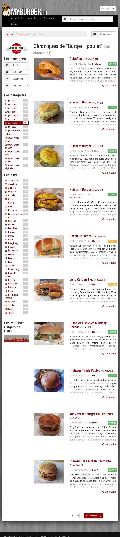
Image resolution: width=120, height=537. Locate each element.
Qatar (16, 291)
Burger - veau (16, 126)
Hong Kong (16, 243)
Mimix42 (96, 241)
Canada (16, 195)
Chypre (16, 202)
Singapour (16, 301)
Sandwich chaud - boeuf (16, 139)
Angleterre (16, 184)
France (16, 235)
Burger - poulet (16, 122)
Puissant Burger (80, 102)
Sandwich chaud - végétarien (16, 167)
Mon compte (107, 8)
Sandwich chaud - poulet (16, 160)
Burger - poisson (16, 115)
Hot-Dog (16, 134)
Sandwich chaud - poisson (16, 146)
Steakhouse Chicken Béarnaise (90, 461)
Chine (16, 199)
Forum (14, 24)
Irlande (16, 254)
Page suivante (93, 515)
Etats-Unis (16, 228)
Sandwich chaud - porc (16, 153)
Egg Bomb (90, 59)
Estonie (16, 224)
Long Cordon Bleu (81, 279)
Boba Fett (96, 108)
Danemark (16, 210)
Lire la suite (109, 85)
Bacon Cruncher (80, 236)
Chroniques (26, 18)
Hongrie (16, 246)
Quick (97, 102)
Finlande (16, 232)
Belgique (16, 191)
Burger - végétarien (16, 130)
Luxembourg (16, 269)
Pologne (16, 287)
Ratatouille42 (75, 198)
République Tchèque (16, 296)
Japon (16, 265)
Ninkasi (106, 371)
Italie (16, 261)
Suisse (16, 309)
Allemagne (16, 180)
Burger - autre (16, 100)
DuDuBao (76, 59)
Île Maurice (16, 250)
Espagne (16, 220)
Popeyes (98, 236)
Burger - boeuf (16, 104)
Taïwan (16, 312)
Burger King (75, 465)
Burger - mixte (16, 108)
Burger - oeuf (16, 111)
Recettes (38, 18)
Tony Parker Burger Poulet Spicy (91, 414)
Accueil (15, 18)
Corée (16, 206)
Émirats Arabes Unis (16, 215)
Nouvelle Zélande (16, 274)
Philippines (16, 283)
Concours (49, 18)
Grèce (16, 239)
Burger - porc (16, 119)
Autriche (16, 187)
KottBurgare (97, 64)
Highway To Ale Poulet (85, 370)
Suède (16, 305)
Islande (16, 258)
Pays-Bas (16, 279)
